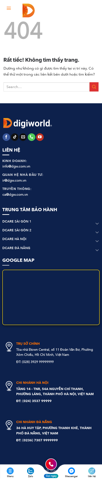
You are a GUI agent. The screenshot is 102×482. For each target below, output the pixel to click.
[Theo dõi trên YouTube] (40, 137)
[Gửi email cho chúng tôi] (23, 137)
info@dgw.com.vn (16, 166)
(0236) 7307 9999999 (40, 440)
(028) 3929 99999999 (38, 362)
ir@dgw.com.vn (14, 180)
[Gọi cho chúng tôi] (31, 137)
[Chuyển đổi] (97, 224)
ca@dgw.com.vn (15, 194)
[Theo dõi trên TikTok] (15, 137)
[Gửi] (94, 86)
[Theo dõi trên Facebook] (6, 137)
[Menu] (9, 7)
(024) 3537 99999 (37, 401)
